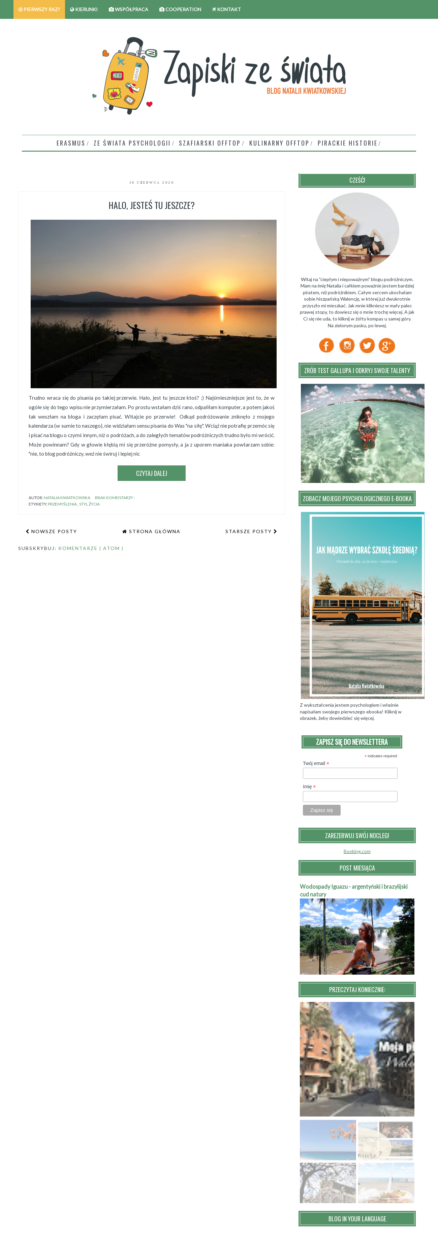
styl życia (89, 504)
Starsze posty (249, 531)
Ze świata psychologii (132, 143)
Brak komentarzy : (115, 497)
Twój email (316, 763)
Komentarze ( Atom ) (91, 548)
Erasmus (71, 143)
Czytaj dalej (151, 473)
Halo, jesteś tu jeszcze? (151, 205)
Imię (309, 787)
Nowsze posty (53, 531)
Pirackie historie (348, 143)
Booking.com (357, 851)
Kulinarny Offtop (279, 143)
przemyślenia (62, 504)
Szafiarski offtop (210, 143)
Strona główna (154, 531)
